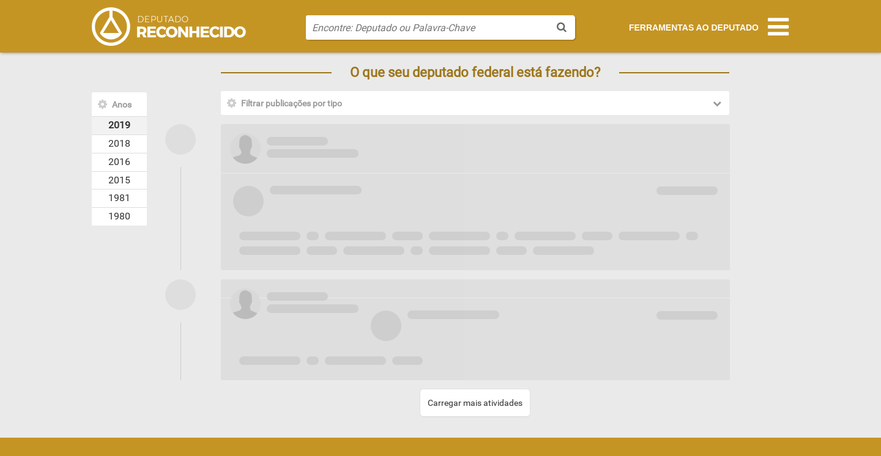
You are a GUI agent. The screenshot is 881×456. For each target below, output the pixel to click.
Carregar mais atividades (475, 403)
